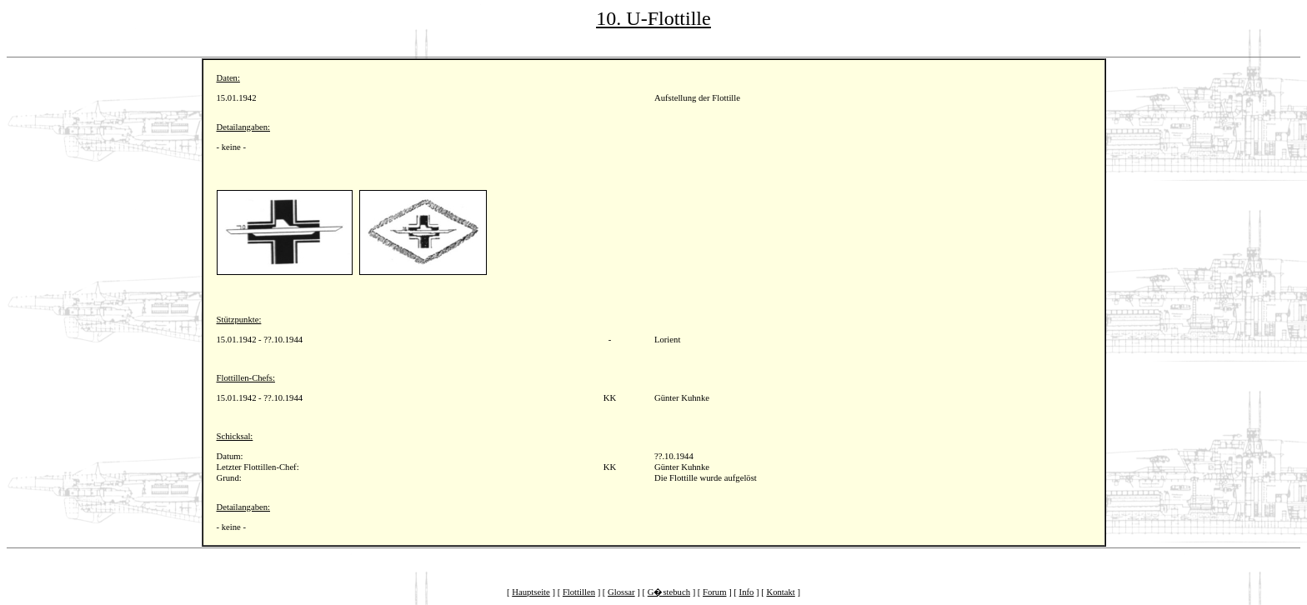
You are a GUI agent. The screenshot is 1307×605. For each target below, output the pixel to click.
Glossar (621, 592)
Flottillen (579, 592)
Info (746, 592)
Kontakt (780, 592)
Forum (714, 592)
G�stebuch (669, 592)
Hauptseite (531, 592)
